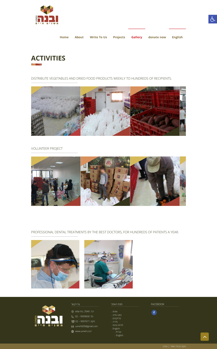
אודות (115, 311)
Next (183, 111)
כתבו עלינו (117, 315)
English (116, 328)
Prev (33, 111)
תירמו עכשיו (118, 325)
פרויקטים (117, 318)
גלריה (115, 321)
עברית (118, 331)
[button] (212, 19)
